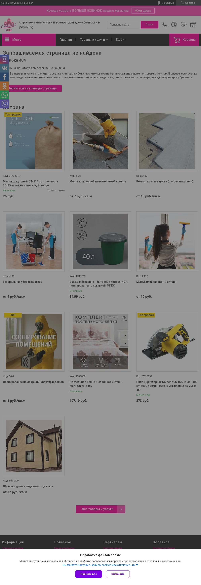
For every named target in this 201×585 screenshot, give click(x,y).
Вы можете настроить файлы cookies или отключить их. (99, 565)
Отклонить (118, 573)
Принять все (88, 573)
